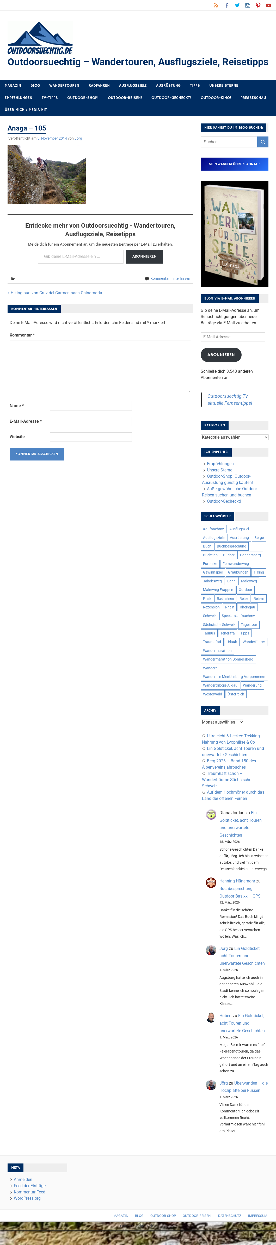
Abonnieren (144, 271)
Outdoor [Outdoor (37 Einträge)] (245, 605)
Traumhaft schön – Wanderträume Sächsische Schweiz (226, 795)
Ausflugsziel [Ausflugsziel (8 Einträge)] (239, 544)
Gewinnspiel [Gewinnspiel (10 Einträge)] (213, 588)
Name (17, 420)
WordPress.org (27, 1213)
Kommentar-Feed (29, 1207)
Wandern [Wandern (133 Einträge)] (210, 683)
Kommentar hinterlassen (170, 293)
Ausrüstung (168, 100)
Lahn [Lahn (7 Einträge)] (231, 596)
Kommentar (22, 350)
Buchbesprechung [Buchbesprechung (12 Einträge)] (231, 561)
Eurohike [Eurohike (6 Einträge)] (210, 579)
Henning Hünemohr (237, 896)
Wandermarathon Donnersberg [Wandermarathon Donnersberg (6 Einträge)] (228, 674)
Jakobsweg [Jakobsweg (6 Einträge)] (212, 596)
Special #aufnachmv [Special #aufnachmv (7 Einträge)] (238, 631)
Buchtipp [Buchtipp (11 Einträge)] (210, 570)
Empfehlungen (18, 112)
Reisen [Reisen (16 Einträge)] (259, 614)
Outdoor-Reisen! (125, 112)
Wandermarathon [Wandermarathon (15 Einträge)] (217, 666)
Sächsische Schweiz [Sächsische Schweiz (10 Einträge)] (219, 640)
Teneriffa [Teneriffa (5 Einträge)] (227, 648)
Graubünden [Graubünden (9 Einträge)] (238, 588)
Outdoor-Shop (163, 1231)
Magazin (13, 100)
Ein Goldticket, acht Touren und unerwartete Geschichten (242, 971)
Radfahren (99, 100)
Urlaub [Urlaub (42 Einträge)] (231, 657)
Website (17, 452)
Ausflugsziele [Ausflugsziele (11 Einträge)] (213, 553)
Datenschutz (229, 1231)
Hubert (225, 1030)
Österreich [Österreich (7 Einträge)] (236, 709)
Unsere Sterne (223, 100)
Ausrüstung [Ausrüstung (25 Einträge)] (239, 553)
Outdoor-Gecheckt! (171, 112)
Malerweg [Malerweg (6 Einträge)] (249, 596)
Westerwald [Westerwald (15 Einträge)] (212, 709)
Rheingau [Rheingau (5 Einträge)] (247, 622)
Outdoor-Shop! (83, 112)
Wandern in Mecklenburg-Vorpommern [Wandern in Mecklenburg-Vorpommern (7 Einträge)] (234, 692)
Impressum (257, 1231)
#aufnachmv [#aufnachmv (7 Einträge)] (213, 544)
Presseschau (253, 112)
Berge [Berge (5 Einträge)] (259, 553)
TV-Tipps (50, 112)
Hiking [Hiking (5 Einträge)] (259, 588)
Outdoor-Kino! (216, 112)
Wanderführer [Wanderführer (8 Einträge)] (254, 657)
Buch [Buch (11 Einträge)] (207, 561)
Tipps (195, 100)
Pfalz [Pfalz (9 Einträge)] (207, 614)
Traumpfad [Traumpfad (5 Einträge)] (212, 657)
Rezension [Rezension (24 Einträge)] (211, 622)
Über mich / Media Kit (26, 124)
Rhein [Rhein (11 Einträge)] (229, 622)
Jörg (78, 153)
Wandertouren (64, 100)
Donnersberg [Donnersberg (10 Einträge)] (250, 570)
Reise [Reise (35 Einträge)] (244, 614)
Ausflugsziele (133, 100)
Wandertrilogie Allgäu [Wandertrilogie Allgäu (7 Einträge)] (220, 700)
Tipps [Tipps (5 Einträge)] (244, 648)
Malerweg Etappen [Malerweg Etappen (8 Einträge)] (218, 605)
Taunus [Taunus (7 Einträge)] (209, 648)
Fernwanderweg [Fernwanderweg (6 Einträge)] (236, 579)
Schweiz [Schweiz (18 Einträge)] (209, 631)
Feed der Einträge (30, 1200)
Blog (35, 100)
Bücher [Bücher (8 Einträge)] (229, 570)
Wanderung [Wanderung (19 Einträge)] (252, 700)
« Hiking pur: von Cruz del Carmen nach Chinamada (55, 308)
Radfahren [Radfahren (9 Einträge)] (225, 614)
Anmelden (23, 1194)
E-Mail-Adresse (26, 436)
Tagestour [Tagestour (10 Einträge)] (249, 640)
